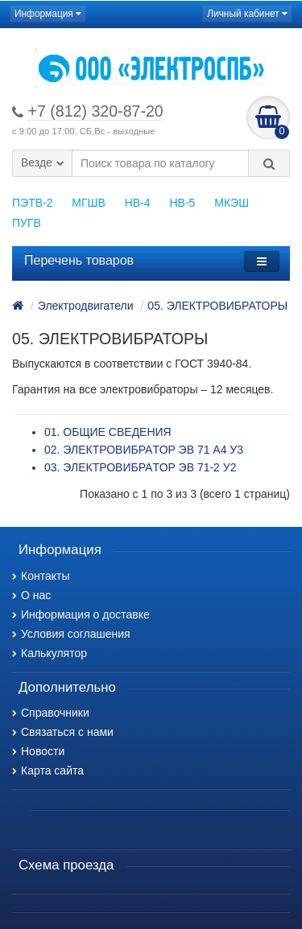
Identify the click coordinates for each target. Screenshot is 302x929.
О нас (31, 595)
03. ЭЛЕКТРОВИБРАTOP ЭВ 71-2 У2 (140, 467)
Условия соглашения (71, 633)
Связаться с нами (63, 732)
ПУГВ (26, 222)
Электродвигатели (86, 305)
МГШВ (88, 202)
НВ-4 (138, 202)
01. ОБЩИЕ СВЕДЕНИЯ (108, 431)
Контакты (40, 575)
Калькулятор (49, 653)
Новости (38, 751)
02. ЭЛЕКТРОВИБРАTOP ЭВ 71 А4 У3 (143, 449)
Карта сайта (48, 770)
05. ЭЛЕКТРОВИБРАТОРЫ (217, 305)
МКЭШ (231, 202)
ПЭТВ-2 (32, 202)
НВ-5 (182, 202)
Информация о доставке (81, 614)
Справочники (50, 712)
